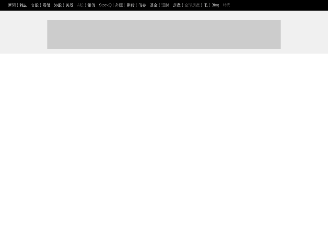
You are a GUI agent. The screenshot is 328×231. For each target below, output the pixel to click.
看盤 (46, 5)
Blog (215, 5)
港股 (58, 5)
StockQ (105, 5)
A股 (80, 5)
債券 (142, 5)
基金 (154, 5)
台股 (35, 5)
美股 (69, 5)
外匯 (119, 5)
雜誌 (23, 5)
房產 (177, 5)
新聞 (12, 5)
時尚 (227, 5)
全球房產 (192, 5)
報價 (91, 5)
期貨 (131, 5)
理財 (165, 5)
